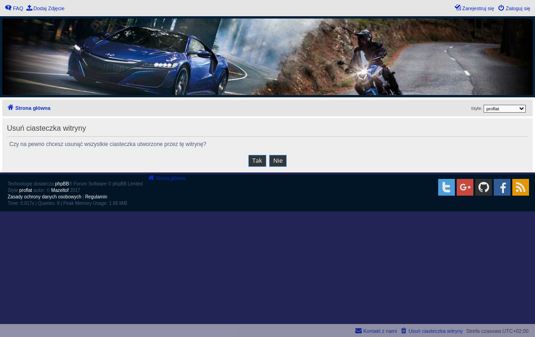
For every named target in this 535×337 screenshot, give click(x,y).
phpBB (62, 183)
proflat (25, 190)
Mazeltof (60, 190)
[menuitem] (14, 8)
